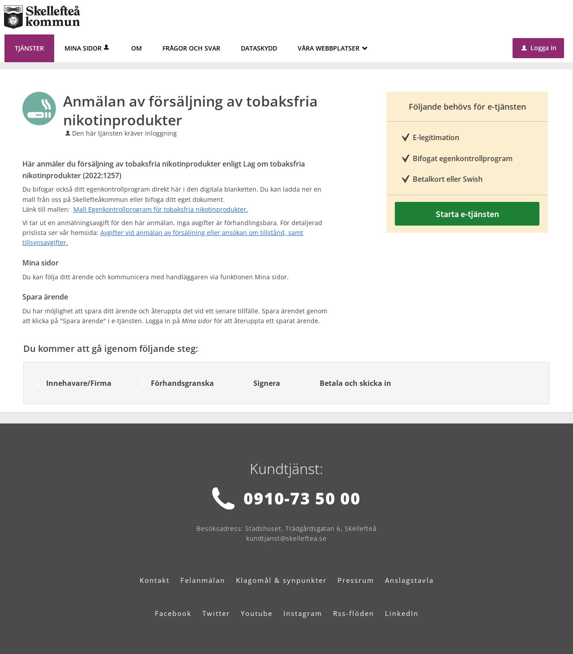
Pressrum (356, 580)
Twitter (216, 613)
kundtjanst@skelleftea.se (286, 538)
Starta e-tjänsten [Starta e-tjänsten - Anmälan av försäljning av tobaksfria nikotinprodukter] (467, 213)
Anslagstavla (409, 580)
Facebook (173, 613)
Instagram (302, 613)
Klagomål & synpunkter (281, 580)
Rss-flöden (353, 613)
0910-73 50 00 (302, 498)
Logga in (539, 47)
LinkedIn (402, 613)
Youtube (257, 613)
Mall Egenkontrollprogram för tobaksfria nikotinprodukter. (160, 209)
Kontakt (155, 580)
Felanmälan (202, 580)
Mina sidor (87, 48)
